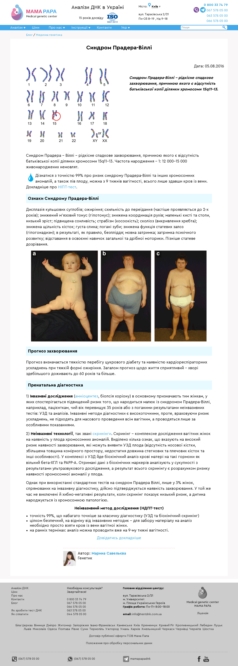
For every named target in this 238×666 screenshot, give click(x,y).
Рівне (75, 629)
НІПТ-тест (67, 187)
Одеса (52, 629)
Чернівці (182, 629)
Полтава (64, 629)
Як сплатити (19, 614)
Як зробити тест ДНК (26, 610)
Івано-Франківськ (102, 625)
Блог (29, 34)
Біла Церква (24, 625)
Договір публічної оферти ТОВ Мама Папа (119, 635)
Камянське (124, 625)
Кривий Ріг (166, 625)
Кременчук (149, 625)
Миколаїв (39, 629)
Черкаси (168, 629)
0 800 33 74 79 (216, 5)
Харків (135, 629)
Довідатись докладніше (119, 538)
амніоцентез (86, 396)
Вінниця (39, 625)
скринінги (102, 434)
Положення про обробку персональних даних (119, 643)
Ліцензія (202, 613)
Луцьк (218, 625)
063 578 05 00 (217, 15)
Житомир (64, 625)
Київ (137, 625)
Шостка (208, 629)
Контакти (104, 27)
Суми (84, 629)
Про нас (17, 595)
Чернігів (195, 629)
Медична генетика (49, 34)
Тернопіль (96, 629)
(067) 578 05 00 (25, 658)
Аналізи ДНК (19, 588)
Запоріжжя (81, 625)
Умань (124, 629)
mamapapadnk (137, 658)
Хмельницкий (151, 629)
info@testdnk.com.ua (147, 614)
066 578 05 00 (217, 20)
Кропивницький (187, 625)
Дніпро (51, 625)
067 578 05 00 (217, 10)
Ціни (35, 27)
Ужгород (112, 629)
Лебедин (206, 625)
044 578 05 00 (76, 614)
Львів (27, 629)
